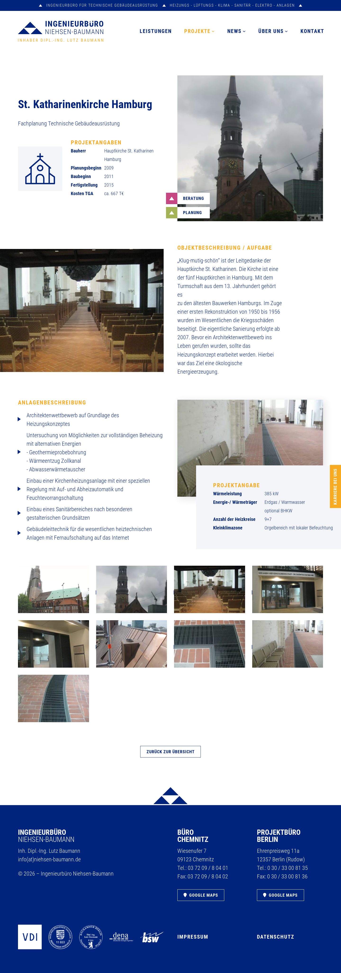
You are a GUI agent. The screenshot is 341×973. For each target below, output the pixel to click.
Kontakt (312, 31)
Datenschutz (275, 937)
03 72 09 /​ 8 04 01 (208, 868)
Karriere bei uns (335, 486)
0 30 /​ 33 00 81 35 (287, 868)
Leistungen (156, 31)
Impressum (192, 937)
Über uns (271, 31)
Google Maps (203, 895)
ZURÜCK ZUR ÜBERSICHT (171, 751)
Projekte (197, 31)
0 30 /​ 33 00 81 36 (287, 876)
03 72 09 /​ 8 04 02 (208, 876)
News (234, 31)
